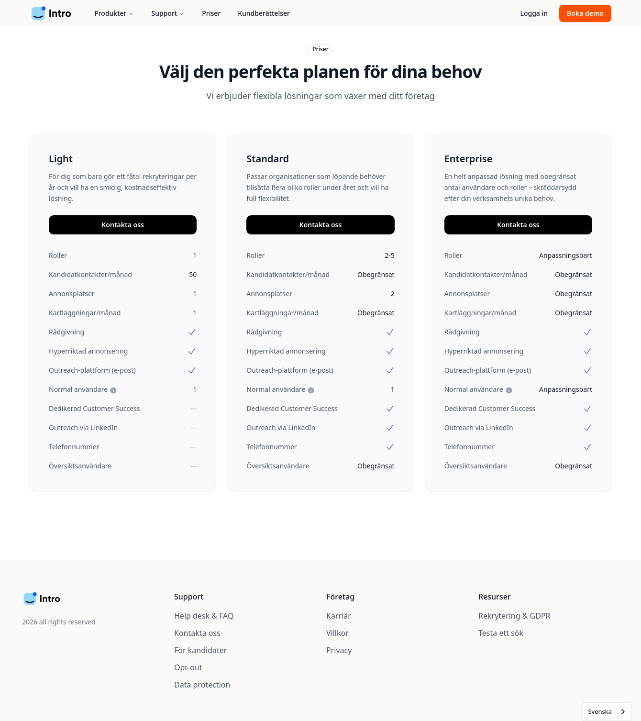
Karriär (338, 615)
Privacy (339, 650)
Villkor (337, 633)
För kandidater (200, 650)
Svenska (600, 711)
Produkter (114, 13)
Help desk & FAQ (204, 615)
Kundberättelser (264, 13)
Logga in (534, 13)
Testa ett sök (500, 633)
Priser (211, 13)
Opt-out (188, 667)
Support (168, 13)
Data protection (202, 684)
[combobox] (607, 711)
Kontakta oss (122, 224)
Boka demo (585, 13)
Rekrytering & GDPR (514, 615)
